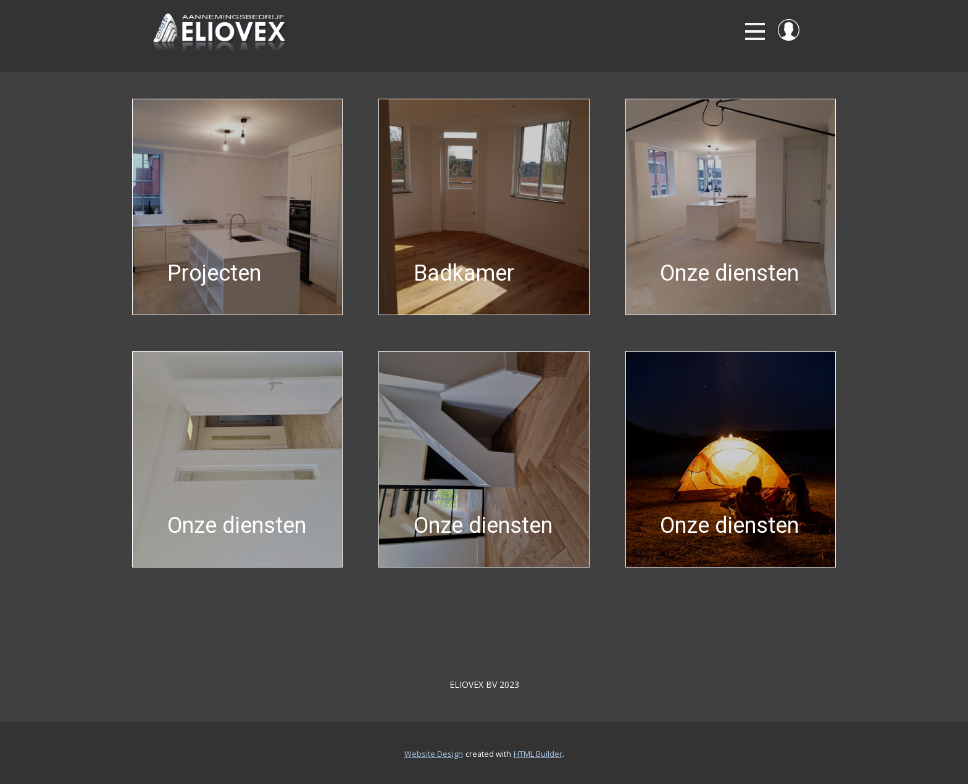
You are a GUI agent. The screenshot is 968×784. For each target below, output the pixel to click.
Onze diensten (729, 273)
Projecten (214, 273)
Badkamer (464, 273)
